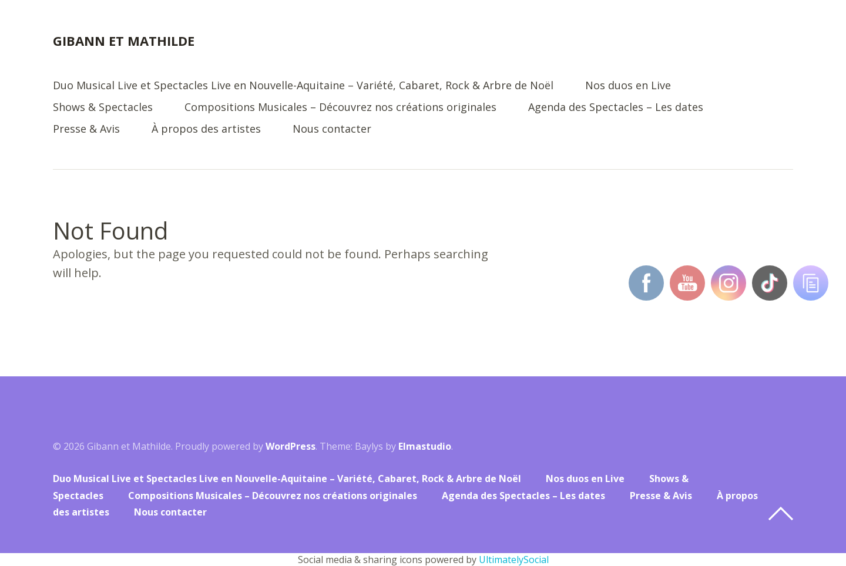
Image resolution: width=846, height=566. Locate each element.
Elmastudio (424, 446)
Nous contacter (332, 129)
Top (780, 514)
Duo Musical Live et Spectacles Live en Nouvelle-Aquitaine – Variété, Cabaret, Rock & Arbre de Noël (303, 86)
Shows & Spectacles (103, 108)
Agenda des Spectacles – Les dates (615, 108)
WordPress (290, 446)
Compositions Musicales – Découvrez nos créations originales (340, 108)
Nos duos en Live (628, 86)
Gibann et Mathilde (123, 40)
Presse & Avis (86, 129)
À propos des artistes (206, 129)
